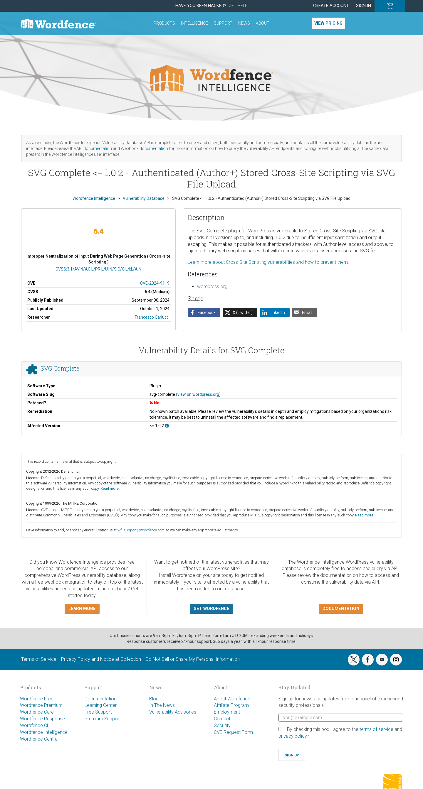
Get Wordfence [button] (211, 608)
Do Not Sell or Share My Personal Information (193, 659)
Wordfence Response (42, 719)
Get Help (238, 5)
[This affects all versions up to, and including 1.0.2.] (167, 425)
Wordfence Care (37, 712)
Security (222, 725)
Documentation (100, 699)
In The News (162, 705)
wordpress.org (212, 286)
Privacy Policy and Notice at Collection (101, 659)
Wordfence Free (36, 699)
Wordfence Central (39, 739)
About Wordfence (232, 699)
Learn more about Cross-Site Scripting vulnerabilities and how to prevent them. (268, 262)
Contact (222, 719)
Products (164, 23)
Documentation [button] (341, 608)
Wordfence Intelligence (44, 732)
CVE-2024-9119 (154, 283)
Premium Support (103, 719)
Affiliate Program (231, 705)
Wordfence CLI (35, 725)
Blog (154, 699)
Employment (227, 712)
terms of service (376, 729)
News (244, 23)
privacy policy (292, 736)
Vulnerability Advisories (172, 712)
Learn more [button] (82, 608)
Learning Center (101, 705)
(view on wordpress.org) (198, 394)
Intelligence (194, 23)
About (262, 23)
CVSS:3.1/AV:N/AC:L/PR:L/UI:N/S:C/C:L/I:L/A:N (98, 269)
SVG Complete (60, 368)
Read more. (110, 488)
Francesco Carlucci (152, 317)
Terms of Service (38, 659)
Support (223, 23)
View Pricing (328, 23)
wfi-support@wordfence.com (141, 530)
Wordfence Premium (41, 705)
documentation (97, 148)
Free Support (98, 712)
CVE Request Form (233, 732)
